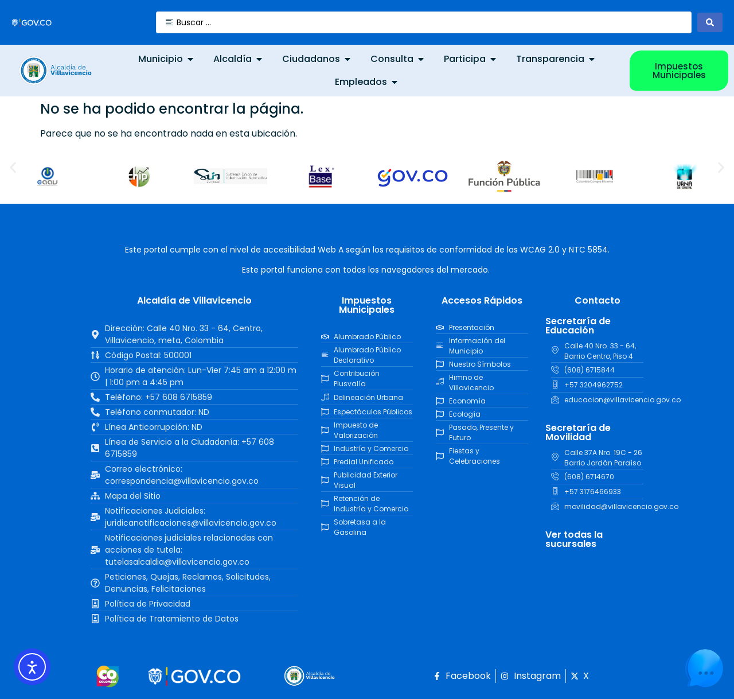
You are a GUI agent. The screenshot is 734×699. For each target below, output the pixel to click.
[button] (13, 168)
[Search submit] (710, 22)
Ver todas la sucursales (574, 539)
